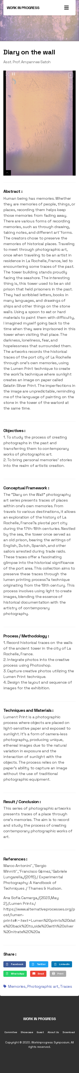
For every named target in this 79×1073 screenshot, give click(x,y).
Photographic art (42, 986)
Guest (40, 1032)
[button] (14, 964)
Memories (16, 986)
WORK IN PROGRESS (23, 7)
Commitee (10, 1032)
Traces (66, 986)
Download (69, 1032)
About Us (53, 1032)
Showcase (27, 1032)
